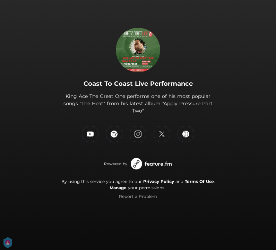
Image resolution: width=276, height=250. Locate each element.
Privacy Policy (158, 181)
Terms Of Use (199, 181)
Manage (118, 187)
